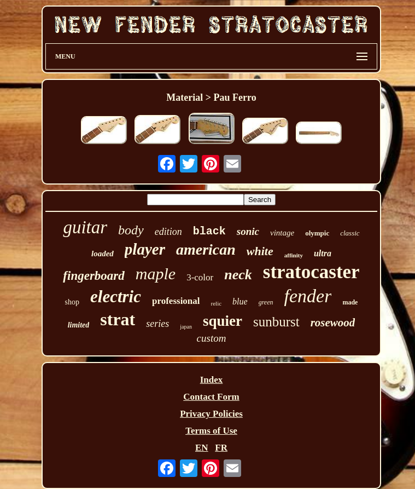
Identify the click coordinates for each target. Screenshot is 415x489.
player (145, 249)
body (131, 230)
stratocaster (311, 272)
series (157, 323)
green (266, 302)
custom (211, 338)
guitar (85, 227)
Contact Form (211, 397)
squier (222, 321)
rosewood (333, 322)
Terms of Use (211, 430)
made (350, 302)
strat (117, 319)
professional (176, 301)
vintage (282, 232)
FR (221, 447)
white (260, 251)
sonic (248, 231)
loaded (102, 253)
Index (211, 380)
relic (216, 303)
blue (240, 301)
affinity (293, 255)
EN (201, 447)
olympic (317, 233)
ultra (322, 253)
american (206, 249)
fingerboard (93, 276)
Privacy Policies (211, 414)
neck (238, 275)
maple (156, 273)
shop (72, 302)
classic (349, 233)
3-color (199, 277)
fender (308, 296)
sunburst (276, 321)
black (209, 231)
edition (168, 231)
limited (79, 325)
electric (115, 296)
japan (186, 327)
